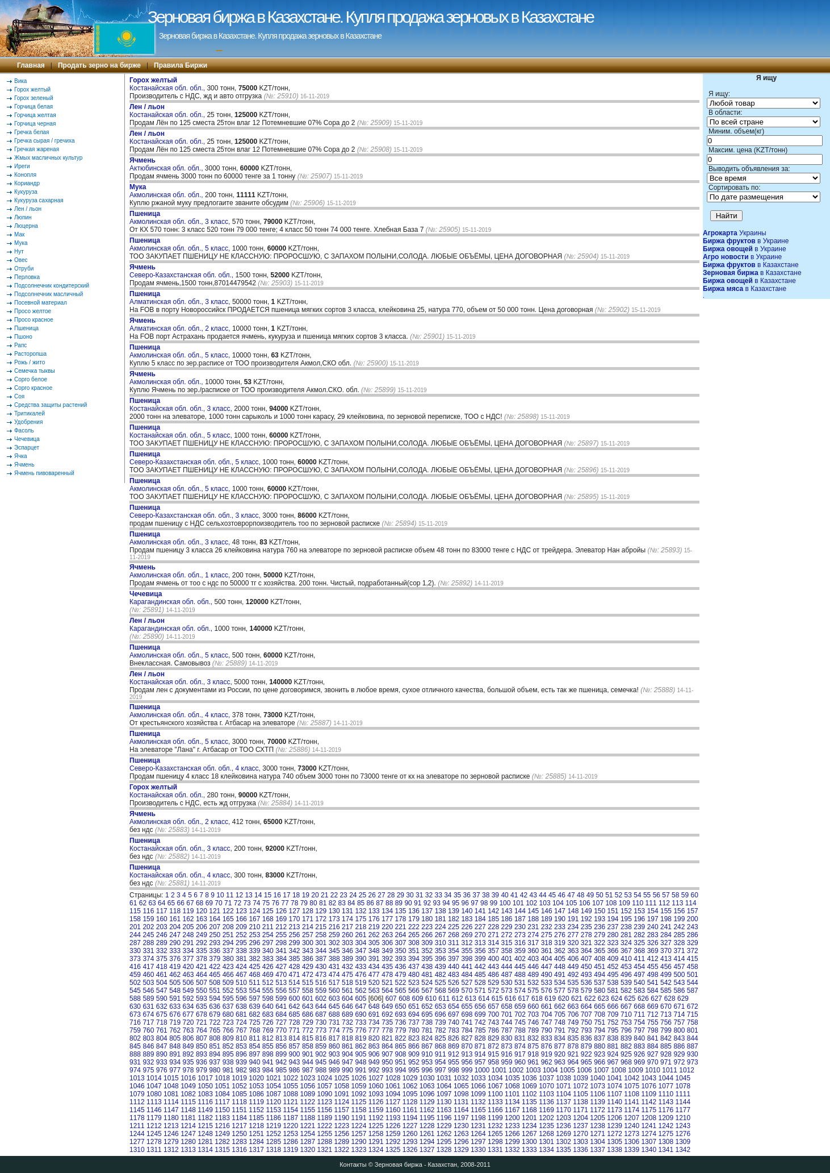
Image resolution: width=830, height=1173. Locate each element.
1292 (393, 1142)
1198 (478, 1118)
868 (440, 1046)
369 (653, 951)
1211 (137, 1126)
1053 (256, 1086)
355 (466, 951)
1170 (563, 1110)
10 (220, 895)
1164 (461, 1110)
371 (679, 951)
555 (268, 991)
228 (493, 927)
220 (387, 927)
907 (387, 1054)
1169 (546, 1110)
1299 (512, 1142)
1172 (597, 1110)
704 (546, 1014)
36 (467, 895)
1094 (393, 1094)
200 (692, 919)
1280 (188, 1142)
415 (692, 959)
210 (254, 927)
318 (546, 943)
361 (546, 951)
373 (135, 959)
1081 (171, 1094)
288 (148, 943)
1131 (461, 1102)
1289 (342, 1142)
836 (586, 1038)
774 (334, 1030)
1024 (325, 1078)
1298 (495, 1142)
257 (307, 935)
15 (267, 895)
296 (254, 943)
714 (679, 1014)
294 (228, 943)
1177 (683, 1110)
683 (268, 1014)
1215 (205, 1126)
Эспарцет (26, 447)
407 (586, 959)
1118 (239, 1102)
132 (360, 911)
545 (135, 991)
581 (613, 991)
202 (148, 927)
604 (347, 999)
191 (573, 919)
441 (466, 967)
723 (228, 1022)
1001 (499, 1070)
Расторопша (30, 354)
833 (546, 1038)
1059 (359, 1086)
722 (214, 1022)
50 (599, 895)
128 (307, 911)
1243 (683, 1126)
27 (381, 895)
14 (258, 895)
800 (679, 1030)
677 (188, 1014)
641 (281, 1006)
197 (653, 919)
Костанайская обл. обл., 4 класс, (181, 871)
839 (626, 1038)
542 (666, 983)
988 (320, 1070)
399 (480, 959)
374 (148, 959)
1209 (665, 1118)
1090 (325, 1094)
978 (188, 1070)
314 (493, 943)
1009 (635, 1070)
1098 (461, 1094)
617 (524, 999)
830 (507, 1038)
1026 (359, 1078)
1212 (154, 1126)
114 (691, 903)
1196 (444, 1118)
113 (677, 903)
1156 (325, 1110)
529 (493, 983)
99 (493, 903)
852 (228, 1046)
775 (347, 1030)
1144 (683, 1102)
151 (613, 911)
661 (546, 1006)
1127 (393, 1102)
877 (559, 1046)
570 (466, 991)
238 (626, 927)
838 (613, 1038)
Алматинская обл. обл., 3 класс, (180, 298)
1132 (478, 1102)
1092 (359, 1094)
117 (161, 911)
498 (653, 975)
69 (209, 903)
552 (228, 991)
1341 (665, 1150)
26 (372, 895)
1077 (665, 1086)
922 (586, 1054)
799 (666, 1030)
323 (613, 943)
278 (586, 935)
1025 (342, 1078)
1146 (154, 1110)
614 (483, 999)
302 (334, 943)
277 (573, 935)
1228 (427, 1126)
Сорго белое (30, 379)
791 (559, 1030)
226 (466, 927)
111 (651, 903)
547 (161, 991)
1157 (342, 1110)
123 (241, 911)
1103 (546, 1094)
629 (683, 999)
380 (228, 959)
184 (480, 919)
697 (453, 1014)
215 (320, 927)
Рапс (20, 345)
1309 (683, 1142)
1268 (546, 1134)
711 (639, 1014)
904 (347, 1054)
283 (653, 935)
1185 (256, 1118)
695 (427, 1014)
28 (391, 895)
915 (493, 1054)
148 (573, 911)
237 (613, 927)
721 (201, 1022)
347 (360, 951)
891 (175, 1054)
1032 (461, 1078)
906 (374, 1054)
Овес (21, 260)
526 (453, 983)
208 (228, 927)
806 (188, 1038)
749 (573, 1022)
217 (347, 927)
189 (546, 919)
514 (294, 983)
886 (679, 1046)
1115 (188, 1102)
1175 (648, 1110)
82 (332, 903)
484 (466, 975)
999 (466, 1070)
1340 (648, 1150)
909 (414, 1054)
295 (241, 943)
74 (256, 903)
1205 (597, 1118)
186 (507, 919)
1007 (601, 1070)
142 (493, 911)
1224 (359, 1126)
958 (493, 1062)
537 (599, 983)
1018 (222, 1078)
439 (440, 967)
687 (320, 1014)
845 (135, 1046)
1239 (614, 1126)
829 (493, 1038)
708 (599, 1014)
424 (241, 967)
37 (476, 895)
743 (493, 1022)
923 (599, 1054)
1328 (444, 1150)
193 (599, 919)
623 (603, 999)
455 (653, 967)
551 (214, 991)
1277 (137, 1142)
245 (148, 935)
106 (584, 903)
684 (281, 1014)
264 (400, 935)
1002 (516, 1070)
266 (427, 935)
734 (374, 1022)
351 (414, 951)
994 (400, 1070)
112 (664, 903)
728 (294, 1022)
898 (268, 1054)
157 (692, 911)
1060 (376, 1086)
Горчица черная (35, 123)
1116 (205, 1102)
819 (360, 1038)
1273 (631, 1134)
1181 (188, 1118)
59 (685, 895)
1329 (461, 1150)
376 (175, 959)
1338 (614, 1150)
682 (254, 1014)
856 (281, 1046)
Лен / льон (27, 209)
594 (214, 999)
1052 (239, 1086)
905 (360, 1054)
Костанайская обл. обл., (168, 84)
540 (639, 983)
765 (214, 1030)
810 (241, 1038)
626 (643, 999)
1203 (563, 1118)
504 (161, 983)
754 (639, 1022)
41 (514, 895)
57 (665, 895)
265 (414, 935)
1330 (478, 1150)
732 (347, 1022)
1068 (512, 1086)
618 (537, 999)
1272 (614, 1134)
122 (228, 911)
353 (440, 951)
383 (268, 959)
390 (360, 959)
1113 (154, 1102)
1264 (478, 1134)
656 (480, 1006)
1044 (665, 1078)
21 (324, 895)
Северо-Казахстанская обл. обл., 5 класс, (195, 458)
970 (653, 1062)
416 (135, 967)
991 (360, 1070)
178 (400, 919)
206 (201, 927)
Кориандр (27, 183)
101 (518, 903)
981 (228, 1070)
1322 (342, 1150)
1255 (325, 1134)
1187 (290, 1118)
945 (320, 1062)
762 (175, 1030)
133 (374, 911)
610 (431, 999)
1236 (563, 1126)
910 (427, 1054)
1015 (171, 1078)
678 (201, 1014)
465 (214, 975)
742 (480, 1022)
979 (201, 1070)
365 (599, 951)
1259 (393, 1134)
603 (334, 999)
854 (254, 1046)
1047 (154, 1086)
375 (161, 959)
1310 (137, 1150)
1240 (631, 1126)
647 (360, 1006)
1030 (427, 1078)
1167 (512, 1110)
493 (586, 975)
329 (692, 943)
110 (637, 903)
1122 (307, 1102)
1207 (631, 1118)
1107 (614, 1094)
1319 (290, 1150)
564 (387, 991)
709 (613, 1014)
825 (440, 1038)
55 (647, 895)
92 (427, 903)
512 (268, 983)
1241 (648, 1126)
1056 (307, 1086)
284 (666, 935)
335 (201, 951)
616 (510, 999)
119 (188, 911)
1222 (325, 1126)
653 (440, 1006)
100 (504, 903)
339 (254, 951)
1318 (273, 1150)
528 (480, 983)
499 (666, 975)
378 (201, 959)
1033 (478, 1078)
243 (692, 927)
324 (626, 943)
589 (148, 999)
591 (175, 999)
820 (374, 1038)
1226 (393, 1126)
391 (374, 959)
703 (533, 1014)
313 (480, 943)
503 (148, 983)
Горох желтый (32, 89)
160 (161, 919)
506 (188, 983)
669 (653, 1006)
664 (586, 1006)
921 (573, 1054)
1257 (359, 1134)
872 (493, 1046)
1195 (427, 1118)
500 (679, 975)
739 (440, 1022)
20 (314, 895)
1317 (256, 1150)
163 (201, 919)
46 (561, 895)
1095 (410, 1094)
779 (400, 1030)
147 (559, 911)
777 (374, 1030)
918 (533, 1054)
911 (440, 1054)
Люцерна (26, 226)
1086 (256, 1094)
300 (307, 943)
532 (533, 983)
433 (360, 967)
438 (427, 967)
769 (268, 1030)
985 (281, 1070)
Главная (31, 65)
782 (440, 1030)
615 (497, 999)
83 (341, 903)
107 (597, 903)
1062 (410, 1086)
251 (228, 935)
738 (427, 1022)
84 (351, 903)
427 (281, 967)
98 (484, 903)
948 (360, 1062)
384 (281, 959)
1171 (580, 1110)
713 (666, 1014)
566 (414, 991)
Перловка (27, 277)
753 (626, 1022)
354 (453, 951)
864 (387, 1046)
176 (374, 919)
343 (307, 951)
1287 (307, 1142)
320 (573, 943)
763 (188, 1030)
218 (360, 927)
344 (320, 951)
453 (626, 967)
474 (334, 975)
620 (563, 999)
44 (542, 895)
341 (281, 951)
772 (307, 1030)
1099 (478, 1094)
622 (590, 999)
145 (533, 911)
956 (466, 1062)
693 (400, 1014)
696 (440, 1014)
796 (626, 1030)
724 (241, 1022)
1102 (529, 1094)
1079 (137, 1094)
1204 (580, 1118)
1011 (669, 1070)
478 (387, 975)
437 (414, 967)
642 (294, 1006)
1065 (461, 1086)
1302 (563, 1142)
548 (175, 991)
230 (520, 927)
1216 (222, 1126)
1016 (188, 1078)
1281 (205, 1142)
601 (307, 999)
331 (148, 951)
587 (692, 991)
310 (440, 943)
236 (599, 927)
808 (214, 1038)
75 (266, 903)
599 (281, 999)
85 (360, 903)
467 (241, 975)
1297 (478, 1142)
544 (692, 983)
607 (391, 999)
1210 (683, 1118)
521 (387, 983)
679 (214, 1014)
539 (626, 983)
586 (679, 991)
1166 (495, 1110)
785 (480, 1030)
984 (268, 1070)
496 (626, 975)
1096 (427, 1094)
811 (254, 1038)
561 (347, 991)
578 (573, 991)
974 (135, 1070)
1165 (478, 1110)
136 (414, 911)
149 (586, 911)
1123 (325, 1102)
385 (294, 959)
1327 (427, 1150)
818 (347, 1038)
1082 (188, 1094)
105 (571, 903)
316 (520, 943)
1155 (307, 1110)
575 (533, 991)
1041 (614, 1078)
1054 (273, 1086)
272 (507, 935)
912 (453, 1054)
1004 (550, 1070)
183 (466, 919)
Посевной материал (40, 303)
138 (440, 911)
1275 (665, 1134)
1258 (376, 1134)
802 (135, 1038)
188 (533, 919)
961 (533, 1062)
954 (440, 1062)
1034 (495, 1078)
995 (414, 1070)
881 (613, 1046)
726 (268, 1022)
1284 (256, 1142)
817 (334, 1038)
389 (347, 959)
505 (175, 983)
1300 (529, 1142)
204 (175, 927)
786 (493, 1030)
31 (419, 895)
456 (666, 967)
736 (400, 1022)
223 (427, 927)
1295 (444, 1142)
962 (546, 1062)
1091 (342, 1094)
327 (666, 943)
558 (307, 991)
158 (135, 919)
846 (148, 1046)
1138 (580, 1102)
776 (360, 1030)
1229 (444, 1126)
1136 (546, 1102)
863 (374, 1046)
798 (653, 1030)
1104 (563, 1094)
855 (268, 1046)
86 (370, 903)
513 (281, 983)
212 (281, 927)
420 (188, 967)
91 (417, 903)
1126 (376, 1102)
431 (334, 967)
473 (320, 975)
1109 (648, 1094)
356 (480, 951)
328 (679, 943)
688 (334, 1014)
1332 (512, 1150)
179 (414, 919)
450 (586, 967)
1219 (273, 1126)
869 (453, 1046)
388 (334, 959)
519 (360, 983)
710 (626, 1014)
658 (507, 1006)
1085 (239, 1094)
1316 (239, 1150)
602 (320, 999)
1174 (631, 1110)
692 (387, 1014)
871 (480, 1046)
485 (480, 975)
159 (148, 919)
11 (229, 895)
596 (241, 999)
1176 (665, 1110)
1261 (427, 1134)
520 (374, 983)
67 (190, 903)
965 (586, 1062)
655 (466, 1006)
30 (409, 895)
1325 (393, 1150)
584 (653, 991)
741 (466, 1022)
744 (507, 1022)
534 (559, 983)
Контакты (353, 1164)
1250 (239, 1134)
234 (573, 927)
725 (254, 1022)
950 (387, 1062)
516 (320, 983)
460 (148, 975)
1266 (512, 1134)
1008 (618, 1070)
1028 (393, 1078)
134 (387, 911)
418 (161, 967)
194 (613, 919)
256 (294, 935)
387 (320, 959)
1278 (154, 1142)
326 (653, 943)
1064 (444, 1086)
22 (334, 895)
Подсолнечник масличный (48, 294)
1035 (512, 1078)
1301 (546, 1142)
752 (613, 1022)
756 (666, 1022)
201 (135, 927)
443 (493, 967)
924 (613, 1054)
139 (453, 911)
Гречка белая (31, 132)
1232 (495, 1126)
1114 (171, 1102)
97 (474, 903)
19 (305, 895)
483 (453, 975)
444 (507, 967)
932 (148, 1062)
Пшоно (23, 337)
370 (666, 951)
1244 (137, 1134)
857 (294, 1046)
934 (175, 1062)
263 (387, 935)
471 (294, 975)
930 (692, 1054)
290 (175, 943)
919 (546, 1054)
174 (347, 919)
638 (241, 1006)
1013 (137, 1078)
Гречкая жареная (36, 149)
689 (347, 1014)
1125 (359, 1102)
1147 (171, 1110)
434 (374, 967)
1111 (683, 1094)
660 (533, 1006)
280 (613, 935)
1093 (376, 1094)
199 (679, 919)
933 (161, 1062)
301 (320, 943)
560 (334, 991)
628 (670, 999)
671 (679, 1006)
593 (201, 999)
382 (254, 959)
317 (533, 943)
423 (228, 967)
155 (666, 911)
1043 (648, 1078)
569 (453, 991)
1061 (393, 1086)
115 (135, 911)
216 (334, 927)
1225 (376, 1126)
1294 (427, 1142)
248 (188, 935)
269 (466, 935)
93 (437, 903)
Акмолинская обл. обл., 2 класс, (180, 818)
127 (294, 911)
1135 (529, 1102)
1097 (444, 1094)
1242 (665, 1126)
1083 (205, 1094)
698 (466, 1014)
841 (653, 1038)
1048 (171, 1086)
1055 (290, 1086)
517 (334, 983)
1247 (188, 1134)
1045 (683, 1078)
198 (666, 919)
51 (609, 895)
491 (559, 975)
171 (307, 919)
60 (694, 895)
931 (135, 1062)
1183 (222, 1118)
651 (414, 1006)
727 (281, 1022)
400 (493, 959)
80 (313, 903)
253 (254, 935)
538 (613, 983)
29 (400, 895)
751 (599, 1022)
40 (504, 895)
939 (241, 1062)
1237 (580, 1126)
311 (453, 943)
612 (457, 999)
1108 (631, 1094)
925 (626, 1054)
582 (626, 991)
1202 (546, 1118)
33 (438, 895)
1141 (631, 1102)
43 (533, 895)
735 (387, 1022)
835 (573, 1038)
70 (218, 903)
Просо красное (33, 320)
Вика (20, 81)
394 (414, 959)
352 (427, 951)
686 (307, 1014)
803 (148, 1038)
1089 (307, 1094)
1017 (205, 1078)
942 (281, 1062)
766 (228, 1030)
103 (545, 903)
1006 (584, 1070)
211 (268, 927)
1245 (154, 1134)
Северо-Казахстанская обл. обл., (182, 271)
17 (286, 895)
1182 (205, 1118)
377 (188, 959)
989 (334, 1070)
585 (666, 991)
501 (692, 975)
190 (559, 919)
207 (214, 927)
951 (400, 1062)
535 (573, 983)
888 (135, 1054)
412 (653, 959)
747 (546, 1022)
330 (135, 951)
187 (520, 919)
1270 (580, 1134)
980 (214, 1070)
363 (573, 951)
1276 (683, 1134)
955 (453, 1062)
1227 (410, 1126)
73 (246, 903)
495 (613, 975)
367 (626, 951)
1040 (597, 1078)
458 (692, 967)
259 (334, 935)
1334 (546, 1150)
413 (666, 959)
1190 (342, 1118)
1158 (359, 1110)
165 (228, 919)
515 (307, 983)
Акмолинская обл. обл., (167, 191)
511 (254, 983)
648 (374, 1006)
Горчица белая (33, 106)
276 (559, 935)
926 (639, 1054)
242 (679, 927)
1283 (239, 1142)
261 (360, 935)
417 (148, 967)
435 (387, 967)
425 (254, 967)
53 (628, 895)
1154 (290, 1110)
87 (379, 903)
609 (418, 999)
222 (414, 927)
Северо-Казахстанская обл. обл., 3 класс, (195, 511)
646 (347, 1006)
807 (201, 1038)
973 (692, 1062)
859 (320, 1046)
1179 (154, 1118)
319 (559, 943)
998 (453, 1070)
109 (624, 903)
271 (493, 935)
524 (427, 983)
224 (440, 927)
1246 (171, 1134)
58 (675, 895)
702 (520, 1014)
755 (653, 1022)
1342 (683, 1150)
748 (559, 1022)
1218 (256, 1126)
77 (284, 903)
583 (639, 991)
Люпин (23, 217)
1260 (410, 1134)
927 (653, 1054)
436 (400, 967)
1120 (273, 1102)
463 (188, 975)
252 (241, 935)
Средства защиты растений (50, 405)
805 (175, 1038)
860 (334, 1046)
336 (214, 951)
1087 (273, 1094)
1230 (461, 1126)
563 (374, 991)
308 (414, 943)
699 (480, 1014)
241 (666, 927)
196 (639, 919)
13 (248, 895)
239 (639, 927)
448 (559, 967)
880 (599, 1046)
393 (400, 959)
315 (507, 943)
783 (453, 1030)
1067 (495, 1086)
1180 (171, 1118)
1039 (580, 1078)
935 (188, 1062)
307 (400, 943)
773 (320, 1030)
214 (307, 927)
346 (347, 951)
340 (268, 951)
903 (334, 1054)
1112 (137, 1102)
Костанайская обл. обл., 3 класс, (181, 405)
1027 (376, 1078)
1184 (239, 1118)
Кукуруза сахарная (39, 200)
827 (466, 1038)
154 (653, 911)
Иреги (22, 166)
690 (360, 1014)
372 (692, 951)
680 (228, 1014)
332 (161, 951)
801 (692, 1030)
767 (241, 1030)
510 (241, 983)
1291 (376, 1142)
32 (429, 895)
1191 (359, 1118)
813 (281, 1038)
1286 (290, 1142)
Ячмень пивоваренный (44, 473)
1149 (205, 1110)
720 (188, 1022)
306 (387, 943)
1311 (154, 1150)
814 (294, 1038)
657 (493, 1006)
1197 (461, 1118)
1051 (222, 1086)
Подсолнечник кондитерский (51, 285)
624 (616, 999)
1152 (256, 1110)
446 (533, 967)
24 (353, 895)
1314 (205, 1150)
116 (148, 911)
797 (639, 1030)
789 (533, 1030)
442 (480, 967)
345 (334, 951)
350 (400, 951)
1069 (529, 1086)
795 (613, 1030)
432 (347, 967)
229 (507, 927)
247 (175, 935)
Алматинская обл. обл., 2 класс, (180, 324)
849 (188, 1046)
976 (161, 1070)
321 (586, 943)
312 (466, 943)
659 (520, 1006)
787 (507, 1030)
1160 (393, 1110)
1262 (444, 1134)
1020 (256, 1078)
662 (559, 1006)
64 (161, 903)
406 (573, 959)
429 (307, 967)
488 (520, 975)
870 (466, 1046)
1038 (563, 1078)
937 (214, 1062)
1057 (325, 1086)
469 (268, 975)
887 (692, 1046)
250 (214, 935)
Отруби (23, 268)
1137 (563, 1102)
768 (254, 1030)
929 (679, 1054)
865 (400, 1046)
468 (254, 975)
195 (626, 919)
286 (692, 935)
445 (520, 967)
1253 (290, 1134)
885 (666, 1046)
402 (520, 959)
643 (307, 1006)
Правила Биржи (180, 65)
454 (639, 967)
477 (374, 975)
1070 (546, 1086)
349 (387, 951)
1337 (597, 1150)
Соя (19, 396)
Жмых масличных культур (48, 158)
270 (480, 935)
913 (466, 1054)
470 (281, 975)
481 (427, 975)
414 (679, 959)
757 (679, 1022)
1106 (597, 1094)
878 (573, 1046)
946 (334, 1062)
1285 (273, 1142)
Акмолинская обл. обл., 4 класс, (180, 711)
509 (228, 983)
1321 (325, 1150)
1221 (307, 1126)
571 (480, 991)
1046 (137, 1086)
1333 (529, 1150)
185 (493, 919)
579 (586, 991)
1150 (222, 1110)
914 (480, 1054)
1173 (614, 1110)
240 (653, 927)
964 (573, 1062)
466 (228, 975)
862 (360, 1046)
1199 (495, 1118)
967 (613, 1062)
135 (400, 911)
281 (626, 935)
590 (161, 999)
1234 (529, 1126)
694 (414, 1014)
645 (334, 1006)
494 (599, 975)
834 (559, 1038)
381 (241, 959)
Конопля (25, 175)
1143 (665, 1102)
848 (175, 1046)
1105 (580, 1094)
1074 (614, 1086)
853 (241, 1046)
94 (446, 903)
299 (294, 943)
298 (281, 943)
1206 (614, 1118)
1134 (512, 1102)
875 (533, 1046)
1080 (154, 1094)
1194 (410, 1118)
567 (427, 991)
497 (639, 975)
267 (440, 935)
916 (507, 1054)
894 (214, 1054)
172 (320, 919)
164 (214, 919)
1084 (222, 1094)
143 (507, 911)
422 (214, 967)
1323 (359, 1150)
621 (576, 999)
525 (440, 983)
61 (133, 903)
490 (546, 975)
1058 (342, 1086)
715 (692, 1014)
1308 (665, 1142)
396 (440, 959)
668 (639, 1006)
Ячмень (24, 464)
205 (188, 927)
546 (148, 991)
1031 (444, 1078)
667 (626, 1006)
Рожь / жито (29, 362)
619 (550, 999)
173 (334, 919)
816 (320, 1038)
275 (546, 935)
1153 (273, 1110)
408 (599, 959)
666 (613, 1006)
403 (533, 959)
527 (466, 983)
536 (586, 983)
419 (175, 967)
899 (281, 1054)
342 (294, 951)
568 (440, 991)
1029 (410, 1078)
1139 (597, 1102)
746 (533, 1022)
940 (254, 1062)
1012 (686, 1070)
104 (558, 903)
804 (161, 1038)
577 (559, 991)
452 (613, 967)
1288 (325, 1142)
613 (470, 999)
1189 (325, 1118)
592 (188, 999)
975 (148, 1070)
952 (414, 1062)
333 (175, 951)
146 (546, 911)
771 (294, 1030)
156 (679, 911)
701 (507, 1014)
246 (161, 935)
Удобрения (28, 422)
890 (161, 1054)
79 (304, 903)
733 (360, 1022)
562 (360, 991)
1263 (461, 1134)
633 (175, 1006)
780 (414, 1030)
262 (374, 935)
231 (533, 927)
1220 (290, 1126)
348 (374, 951)
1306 (631, 1142)
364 (586, 951)
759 (135, 1030)
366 (613, 951)
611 (444, 999)
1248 (205, 1134)
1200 (512, 1118)
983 (254, 1070)
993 (387, 1070)
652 (427, 1006)
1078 (683, 1086)
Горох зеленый (33, 98)
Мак (19, 234)
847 (161, 1046)
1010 (652, 1070)
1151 (239, 1110)
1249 (222, 1134)
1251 (256, 1134)
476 (360, 975)
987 (307, 1070)
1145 (137, 1110)
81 (322, 903)
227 (480, 927)
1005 (567, 1070)
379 (214, 959)
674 (148, 1014)
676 (175, 1014)
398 (466, 959)
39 (495, 895)
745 (520, 1022)
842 (666, 1038)
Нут (19, 251)
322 (599, 943)
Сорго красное (33, 388)
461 (161, 975)
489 (533, 975)
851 (214, 1046)
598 (268, 999)
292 (201, 943)
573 (507, 991)
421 (201, 967)
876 (546, 1046)
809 (228, 1038)
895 (228, 1054)
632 (161, 1006)
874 (520, 1046)
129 (320, 911)
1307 (648, 1142)
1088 (290, 1094)
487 (507, 975)
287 (135, 943)
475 (347, 975)
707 (586, 1014)
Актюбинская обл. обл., (167, 164)
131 (347, 911)
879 (586, 1046)
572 (493, 991)
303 (347, 943)
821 (387, 1038)
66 (181, 903)
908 (400, 1054)
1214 (188, 1126)
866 (414, 1046)
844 (692, 1038)
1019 (239, 1078)
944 (307, 1062)
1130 (444, 1102)
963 (559, 1062)
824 (427, 1038)
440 (453, 967)
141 (480, 911)
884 (653, 1046)
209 (241, 927)
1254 (307, 1134)
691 (374, 1014)
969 (639, 1062)
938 (228, 1062)
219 (374, 927)
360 (533, 951)
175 (360, 919)
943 (294, 1062)
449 (573, 967)
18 (296, 895)
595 (228, 999)
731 (334, 1022)
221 (400, 927)
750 (586, 1022)
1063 (427, 1086)
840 (639, 1038)
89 (399, 903)
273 (520, 935)
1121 (290, 1102)
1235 (546, 1126)
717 (148, 1022)
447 (546, 967)
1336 (580, 1150)
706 (573, 1014)
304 (360, 943)
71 (228, 903)
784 (466, 1030)
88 (389, 903)
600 (294, 999)
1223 (342, 1126)
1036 (529, 1078)
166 (241, 919)
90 (408, 903)
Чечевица (27, 439)
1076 (648, 1086)
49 (590, 895)
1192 (376, 1118)
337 (228, 951)
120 (201, 911)
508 (214, 983)
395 (427, 959)
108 (611, 903)
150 (599, 911)
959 (507, 1062)
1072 (580, 1086)
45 (552, 895)
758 (692, 1022)
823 (414, 1038)
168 (268, 919)
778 (387, 1030)
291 (188, 943)
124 (254, 911)
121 (214, 911)
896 (241, 1054)
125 (268, 911)
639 (254, 1006)
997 (440, 1070)
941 (268, 1062)
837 (599, 1038)
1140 (614, 1102)
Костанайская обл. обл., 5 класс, (181, 431)
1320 (307, 1150)
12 (239, 895)
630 (135, 1006)
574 (520, 991)
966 (599, 1062)
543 (679, 983)
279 (599, 935)
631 (148, 1006)
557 (294, 991)
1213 (171, 1126)
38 (485, 895)
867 (427, 1046)
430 (320, 967)
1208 (648, 1118)
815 (307, 1038)
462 (175, 975)
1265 (495, 1134)
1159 (376, 1110)
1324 (376, 1150)
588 (135, 999)
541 (653, 983)
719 (175, 1022)
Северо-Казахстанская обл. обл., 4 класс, (195, 764)
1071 (563, 1086)
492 (573, 975)
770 (281, 1030)
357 (493, 951)
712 (653, 1014)
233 (559, 927)
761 (161, 1030)
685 (294, 1014)
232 (546, 927)
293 (214, 943)
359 (520, 951)
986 (294, 1070)
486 (493, 975)
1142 (648, 1102)
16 (277, 895)
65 (171, 903)
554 (254, 991)
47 (571, 895)
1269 (563, 1134)
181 (440, 919)
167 (254, 919)
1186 (273, 1118)
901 (307, 1054)
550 (201, 991)
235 (586, 927)
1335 (563, 1150)
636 (214, 1006)
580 (599, 991)
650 (400, 1006)
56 (656, 895)
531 (520, 983)
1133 (495, 1102)
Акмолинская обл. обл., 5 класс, (180, 244)
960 (520, 1062)
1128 (410, 1102)
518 (347, 983)
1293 (410, 1142)
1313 (188, 1150)
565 (400, 991)
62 (142, 903)
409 (613, 959)
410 (626, 959)
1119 (256, 1102)
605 (360, 999)
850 (201, 1046)
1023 (307, 1078)
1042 (631, 1078)
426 (268, 967)
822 (400, 1038)
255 (281, 935)
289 (161, 943)
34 (447, 895)
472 (307, 975)
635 (201, 1006)
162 (188, 919)
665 (599, 1006)
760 (148, 1030)
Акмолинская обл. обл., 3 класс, (180, 218)
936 (201, 1062)
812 (268, 1038)
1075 (631, 1086)
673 (135, 1014)
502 (135, 983)
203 (161, 927)
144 (520, 911)
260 (347, 935)
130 (334, 911)
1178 (137, 1118)
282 (639, 935)
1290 (359, 1142)
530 (507, 983)
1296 (461, 1142)
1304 (597, 1142)
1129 (427, 1102)
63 (152, 903)
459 (135, 975)
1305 (614, 1142)
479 (400, 975)
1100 (495, 1094)
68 (199, 903)
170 (294, 919)
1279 (171, 1142)
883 (639, 1046)
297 (268, 943)
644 (320, 1006)
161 (175, 919)
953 (427, 1062)
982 (241, 1070)
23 (343, 895)
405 (559, 959)
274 (533, 935)
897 (254, 1054)
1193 (393, 1118)
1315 (222, 1150)
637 (228, 1006)
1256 (342, 1134)
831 (520, 1038)
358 (507, 951)
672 (692, 1006)
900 (294, 1054)
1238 (597, 1126)
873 (507, 1046)
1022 (290, 1078)
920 (559, 1054)
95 (455, 903)
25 (362, 895)
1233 (512, 1126)
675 (161, 1014)
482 (440, 975)
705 (559, 1014)
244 (135, 935)
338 (241, 951)
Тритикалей (29, 413)
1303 (580, 1142)
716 (135, 1022)
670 (666, 1006)
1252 (273, 1134)
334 (188, 951)
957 (480, 1062)
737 (414, 1022)
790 (546, 1030)
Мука (21, 243)
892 (188, 1054)
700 (493, 1014)
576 (546, 991)
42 (523, 895)
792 (573, 1030)
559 (320, 991)
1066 (478, 1086)
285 (679, 935)
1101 (512, 1094)
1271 (597, 1134)
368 (639, 951)
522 (400, 983)
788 (520, 1030)
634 (188, 1006)
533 (546, 983)
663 (573, 1006)
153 (639, 911)
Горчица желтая (35, 115)
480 (414, 975)
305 (374, 943)
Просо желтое (32, 311)
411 (639, 959)
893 (201, 1054)
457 (679, 967)
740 (453, 1022)
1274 (648, 1134)
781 (427, 1030)
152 (626, 911)
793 (586, 1030)
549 (188, 991)
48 (580, 895)
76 (275, 903)
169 (281, 919)
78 (294, 903)
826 (453, 1038)
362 (559, 951)
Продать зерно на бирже (99, 65)
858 (307, 1046)
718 (161, 1022)
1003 (533, 1070)
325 (639, 943)
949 (374, 1062)
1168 (529, 1110)
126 (281, 911)
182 (453, 919)
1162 (427, 1110)
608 (404, 999)
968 (626, 1062)
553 (241, 991)
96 (465, 903)
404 (546, 959)
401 (507, 959)
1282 (222, 1142)
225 (453, 927)
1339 (631, 1150)
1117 (222, 1102)
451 (599, 967)
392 (387, 959)
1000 (482, 1070)
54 (637, 895)
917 (520, 1054)
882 (626, 1046)
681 (241, 1014)
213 (294, 927)
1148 (188, 1110)
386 (307, 959)
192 (586, 919)
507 (201, 983)
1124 (342, 1102)
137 (427, 911)
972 (679, 1062)
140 (466, 911)
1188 (307, 1118)
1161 (410, 1110)
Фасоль (24, 430)
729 (307, 1022)
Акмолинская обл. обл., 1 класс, (180, 571)
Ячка (20, 456)
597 (254, 999)
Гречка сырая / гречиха (44, 141)
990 (347, 1070)
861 (347, 1046)
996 (427, 1070)
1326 (410, 1150)
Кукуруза (25, 192)
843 (679, 1038)
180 (427, 919)
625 (630, 999)
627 (656, 999)
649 (387, 1006)
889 (148, 1054)
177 (387, 919)
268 (453, 935)
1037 (546, 1078)
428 (294, 967)
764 (201, 1030)
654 (453, 1006)
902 (320, 1054)
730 (320, 1022)
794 (599, 1030)
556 (281, 991)
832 (533, 1038)
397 (453, 959)
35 (457, 895)
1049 (188, 1086)
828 (480, 1038)
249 (201, 935)
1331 (495, 1150)
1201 (529, 1118)
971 (666, 1062)
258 (320, 935)
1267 (529, 1134)
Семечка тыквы (34, 371)
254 (268, 935)
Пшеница (26, 328)
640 (268, 1006)
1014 (154, 1078)
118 (175, 911)
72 (237, 903)
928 (666, 1054)
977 (175, 1070)
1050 (205, 1086)
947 (347, 1062)
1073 (597, 1086)
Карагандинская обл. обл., (171, 598)
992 (374, 1070)
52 (618, 895)
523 (414, 983)
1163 (444, 1110)
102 (531, 903)
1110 (665, 1094)
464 (201, 975)
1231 (478, 1126)
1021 (273, 1078)
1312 (171, 1150)
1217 (239, 1126)
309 (427, 943)
